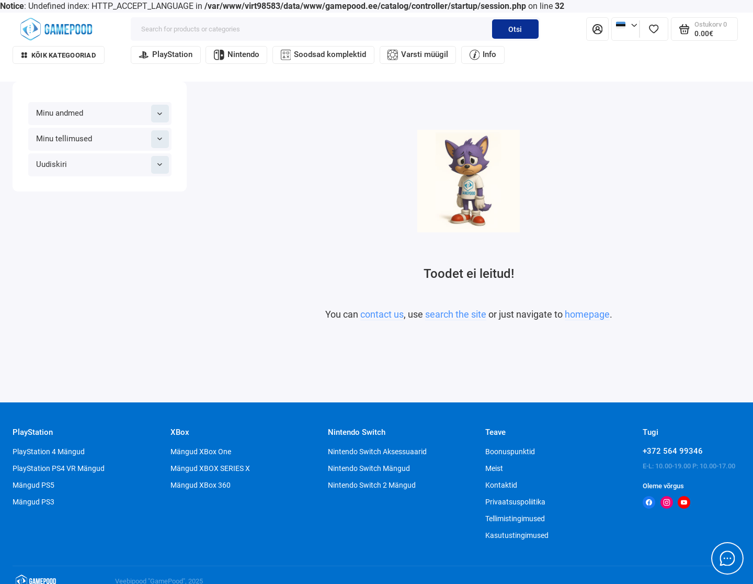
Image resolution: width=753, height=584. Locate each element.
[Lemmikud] (654, 29)
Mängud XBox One (200, 451)
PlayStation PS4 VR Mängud (59, 468)
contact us (382, 314)
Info (483, 55)
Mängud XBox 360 (200, 485)
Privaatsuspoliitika (515, 502)
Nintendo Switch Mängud (369, 468)
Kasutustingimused (517, 535)
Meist (494, 468)
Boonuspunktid (510, 451)
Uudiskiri (102, 165)
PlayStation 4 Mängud (49, 451)
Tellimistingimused (515, 518)
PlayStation (165, 55)
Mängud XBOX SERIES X (210, 468)
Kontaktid (501, 485)
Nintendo (236, 55)
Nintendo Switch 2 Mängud (372, 485)
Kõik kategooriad (58, 55)
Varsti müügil (417, 55)
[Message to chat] (727, 558)
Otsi (515, 29)
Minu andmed (102, 113)
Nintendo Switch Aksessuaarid (377, 451)
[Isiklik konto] (597, 29)
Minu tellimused (102, 139)
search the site (455, 314)
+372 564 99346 (673, 451)
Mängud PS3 (33, 502)
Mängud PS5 (33, 485)
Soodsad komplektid (323, 55)
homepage (587, 314)
